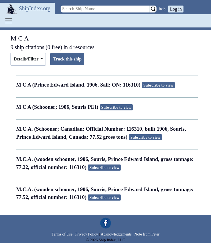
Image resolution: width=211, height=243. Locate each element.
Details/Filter (26, 59)
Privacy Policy (86, 234)
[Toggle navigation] (8, 21)
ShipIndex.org (35, 8)
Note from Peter (146, 234)
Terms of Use (61, 234)
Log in (176, 9)
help (162, 9)
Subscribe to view (158, 85)
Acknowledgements (116, 234)
